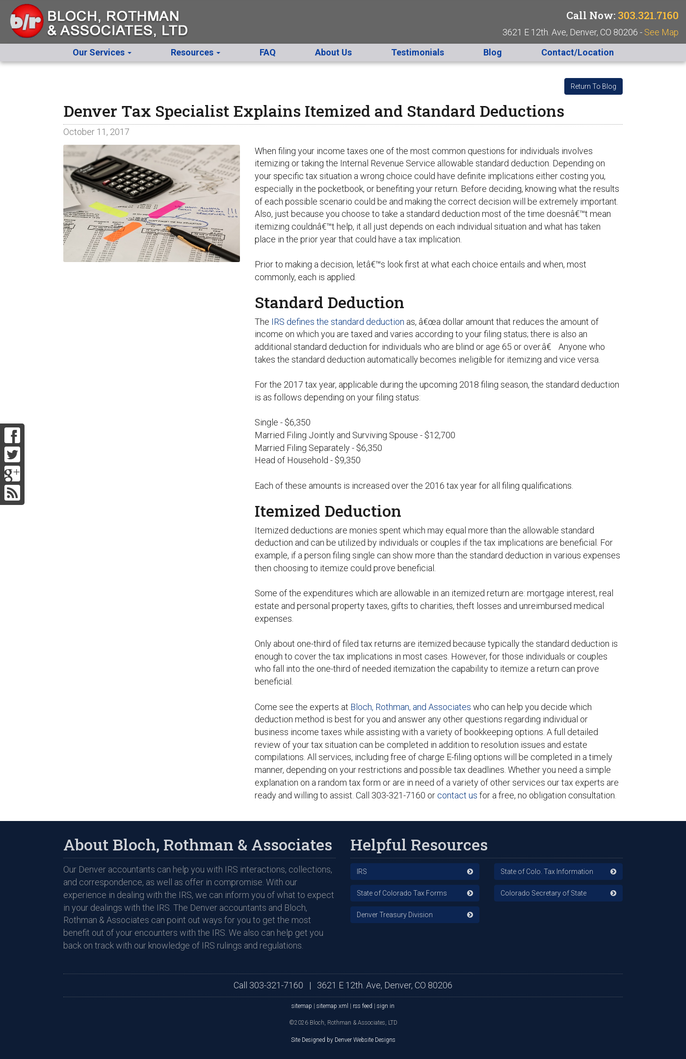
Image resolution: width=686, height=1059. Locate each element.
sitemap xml (332, 1006)
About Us (333, 52)
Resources (195, 52)
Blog (492, 52)
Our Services (102, 52)
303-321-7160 (276, 985)
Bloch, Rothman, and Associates (410, 707)
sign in (386, 1006)
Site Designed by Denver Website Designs (343, 1039)
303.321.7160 (648, 15)
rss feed (362, 1006)
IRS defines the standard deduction (337, 322)
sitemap (301, 1006)
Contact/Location (577, 52)
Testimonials (417, 52)
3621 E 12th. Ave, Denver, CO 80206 (384, 985)
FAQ (268, 52)
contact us (457, 795)
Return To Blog (593, 86)
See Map (661, 32)
